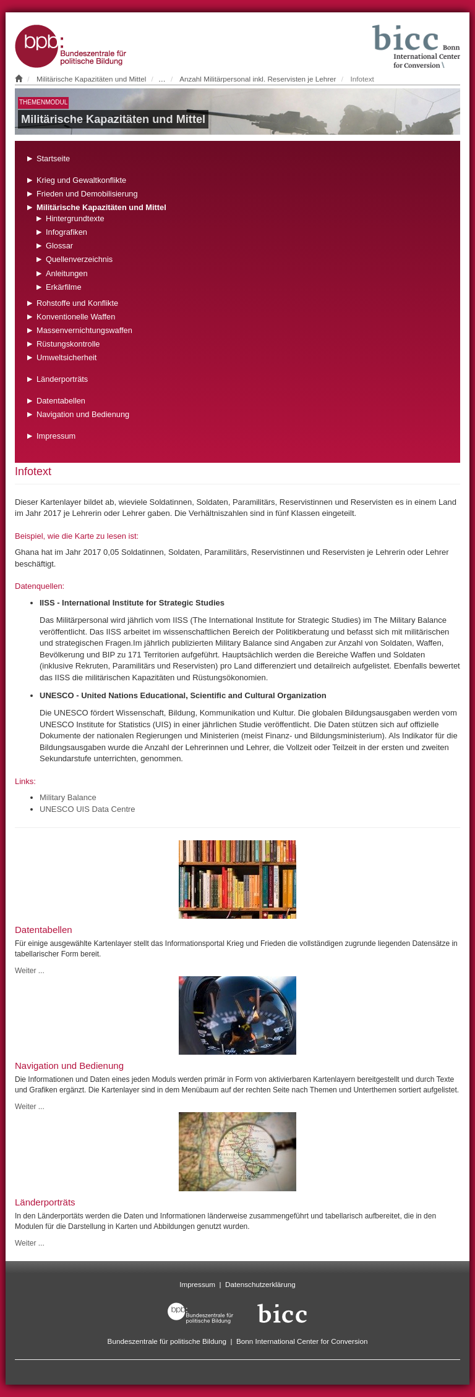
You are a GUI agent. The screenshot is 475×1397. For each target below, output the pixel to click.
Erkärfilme (64, 287)
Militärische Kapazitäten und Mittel (91, 79)
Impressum (55, 436)
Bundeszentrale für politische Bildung (167, 1341)
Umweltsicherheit (66, 357)
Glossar (59, 245)
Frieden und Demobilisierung (87, 193)
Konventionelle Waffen (75, 316)
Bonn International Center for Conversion (301, 1341)
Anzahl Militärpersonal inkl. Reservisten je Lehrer (257, 79)
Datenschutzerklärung (260, 1284)
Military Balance (68, 797)
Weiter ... (30, 970)
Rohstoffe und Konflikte (77, 303)
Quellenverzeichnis (79, 259)
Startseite (53, 158)
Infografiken (66, 232)
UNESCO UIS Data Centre (87, 809)
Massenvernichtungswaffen (84, 330)
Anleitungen (67, 273)
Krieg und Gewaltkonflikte (81, 180)
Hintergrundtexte (75, 218)
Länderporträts (62, 379)
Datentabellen (60, 400)
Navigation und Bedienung (82, 414)
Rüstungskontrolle (68, 343)
